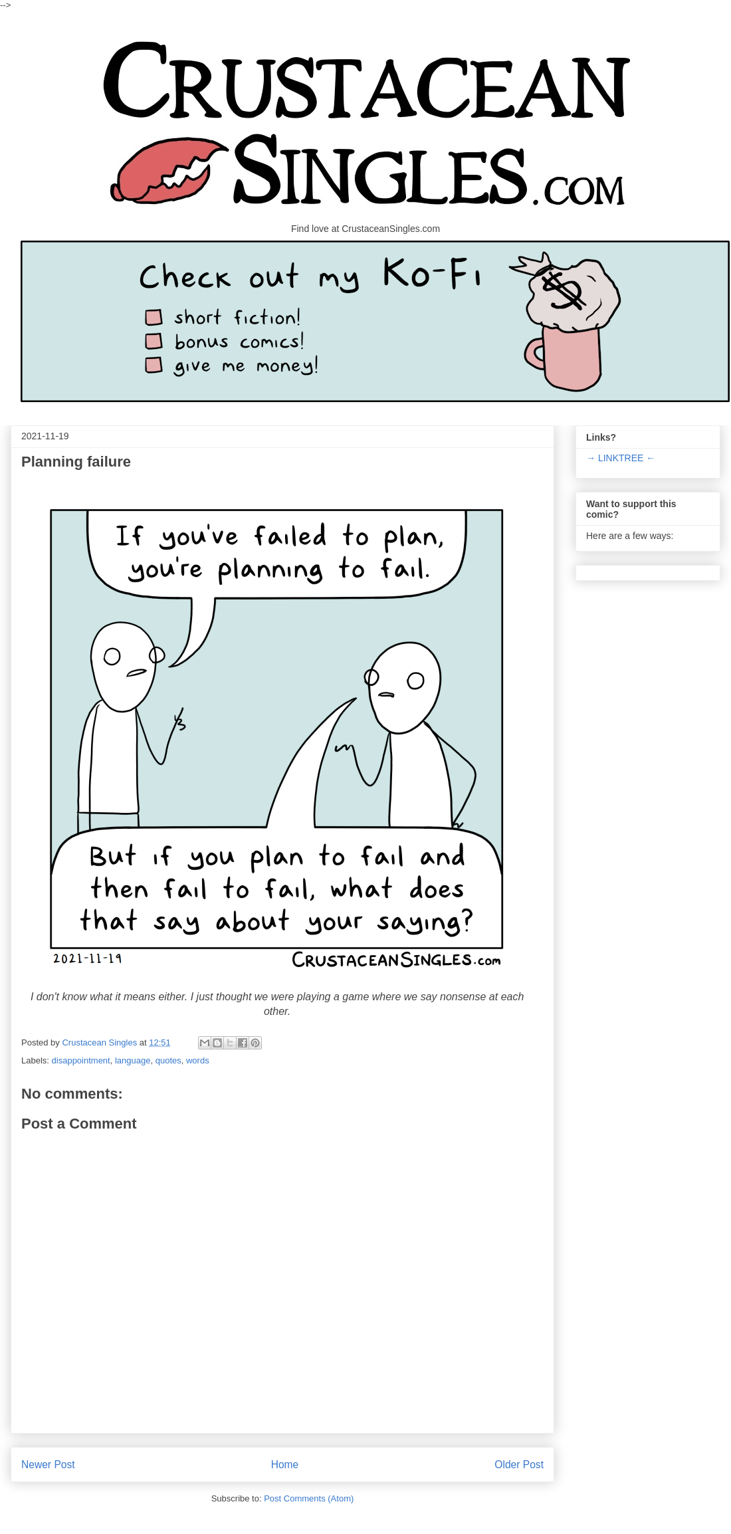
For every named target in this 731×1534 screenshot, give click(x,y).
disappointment (81, 1060)
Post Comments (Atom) (309, 1498)
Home (285, 1464)
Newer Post (48, 1464)
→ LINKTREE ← (620, 458)
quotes (168, 1060)
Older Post (519, 1464)
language (133, 1060)
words (197, 1060)
